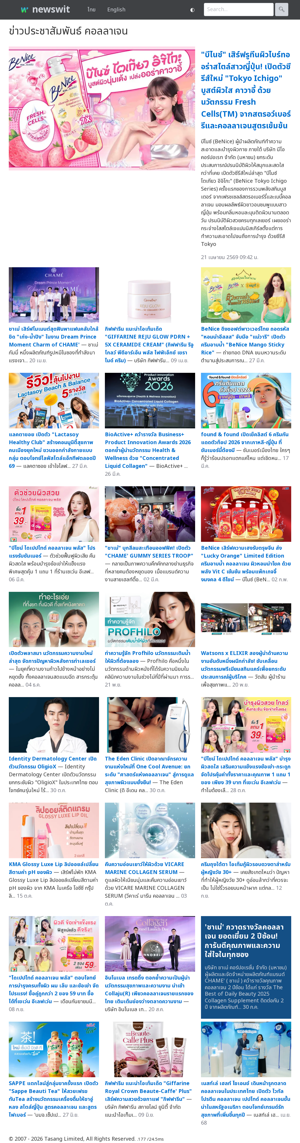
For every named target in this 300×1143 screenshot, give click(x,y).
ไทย (92, 10)
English (116, 10)
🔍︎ (281, 9)
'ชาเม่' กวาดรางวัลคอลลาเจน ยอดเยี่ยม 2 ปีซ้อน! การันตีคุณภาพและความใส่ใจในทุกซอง (244, 941)
